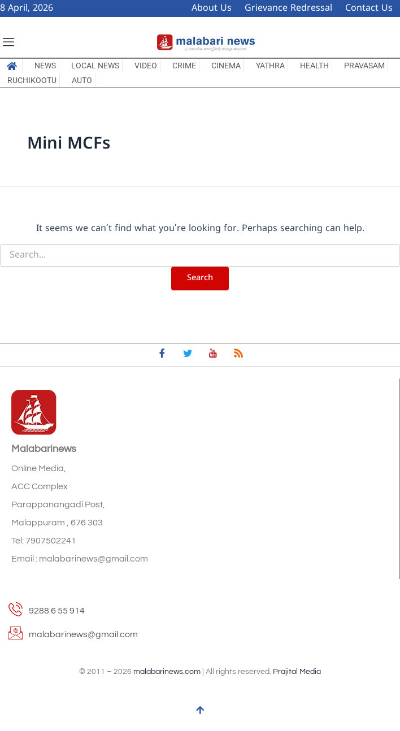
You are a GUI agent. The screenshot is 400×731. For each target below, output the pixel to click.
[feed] (238, 355)
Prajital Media (297, 672)
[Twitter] (187, 355)
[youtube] (213, 355)
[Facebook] (162, 355)
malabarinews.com (167, 672)
